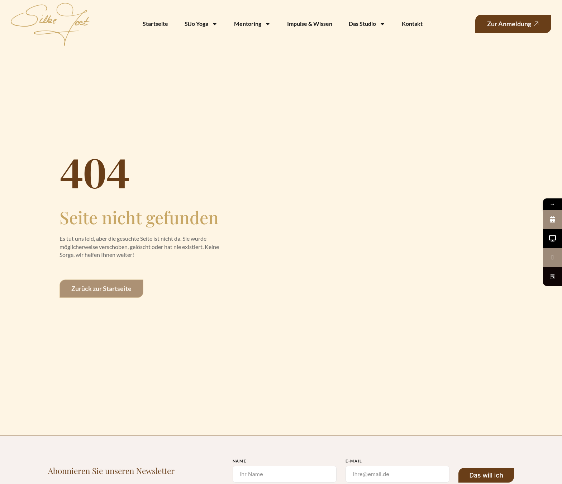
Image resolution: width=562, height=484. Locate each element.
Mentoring (252, 24)
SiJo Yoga (201, 24)
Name (240, 461)
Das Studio (367, 24)
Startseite (155, 23)
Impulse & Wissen (309, 23)
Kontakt (412, 23)
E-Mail (354, 461)
